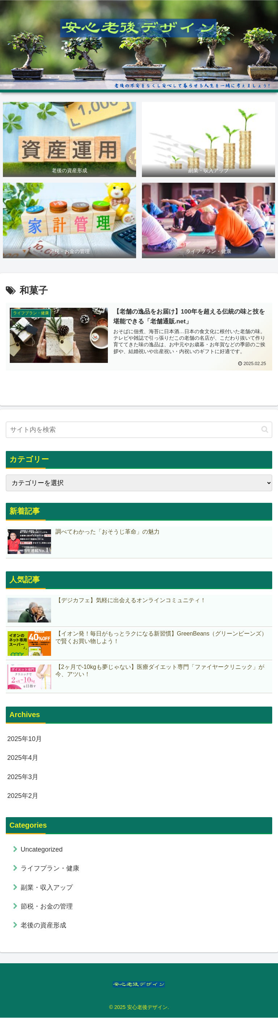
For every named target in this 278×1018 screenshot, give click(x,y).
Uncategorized (42, 849)
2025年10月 (24, 738)
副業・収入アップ (47, 887)
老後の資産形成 (43, 925)
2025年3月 (22, 777)
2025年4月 (22, 758)
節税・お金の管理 (47, 906)
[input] (139, 430)
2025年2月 (22, 795)
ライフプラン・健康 (50, 868)
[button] (264, 430)
